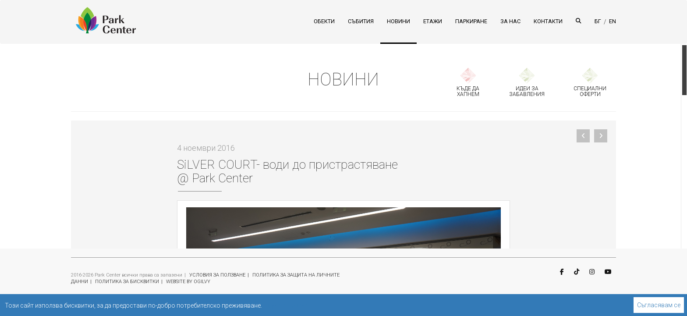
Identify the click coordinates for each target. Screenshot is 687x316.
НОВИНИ (398, 21)
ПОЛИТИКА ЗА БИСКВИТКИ (127, 281)
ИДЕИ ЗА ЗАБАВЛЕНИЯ (527, 91)
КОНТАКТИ (548, 21)
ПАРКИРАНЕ (471, 21)
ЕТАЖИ (432, 21)
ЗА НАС (510, 21)
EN (612, 21)
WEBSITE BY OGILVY (188, 281)
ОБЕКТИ (324, 21)
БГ (598, 21)
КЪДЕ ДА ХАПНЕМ (468, 91)
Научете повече (285, 305)
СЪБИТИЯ (361, 21)
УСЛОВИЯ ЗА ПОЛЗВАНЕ (217, 275)
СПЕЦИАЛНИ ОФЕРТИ (590, 91)
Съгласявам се (658, 305)
